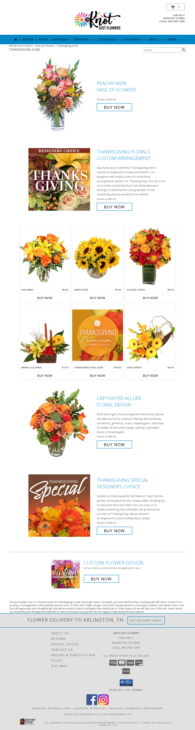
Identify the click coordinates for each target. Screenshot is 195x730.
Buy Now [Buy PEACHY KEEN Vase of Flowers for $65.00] (114, 107)
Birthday (60, 39)
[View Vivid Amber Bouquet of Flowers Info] (44, 257)
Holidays (134, 39)
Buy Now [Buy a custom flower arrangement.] (101, 579)
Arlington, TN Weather (79, 714)
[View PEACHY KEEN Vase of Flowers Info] (61, 95)
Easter (27, 39)
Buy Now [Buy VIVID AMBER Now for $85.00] (44, 298)
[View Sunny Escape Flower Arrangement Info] (97, 257)
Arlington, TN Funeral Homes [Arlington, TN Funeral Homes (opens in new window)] (51, 708)
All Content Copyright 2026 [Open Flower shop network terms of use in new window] (64, 722)
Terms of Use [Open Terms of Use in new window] (108, 724)
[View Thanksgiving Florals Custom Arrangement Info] (61, 179)
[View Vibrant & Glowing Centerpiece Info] (44, 335)
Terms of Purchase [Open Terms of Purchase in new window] (156, 722)
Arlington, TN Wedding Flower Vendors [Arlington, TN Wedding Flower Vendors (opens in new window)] (136, 708)
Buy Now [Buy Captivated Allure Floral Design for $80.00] (114, 444)
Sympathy (83, 39)
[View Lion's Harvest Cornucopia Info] (150, 335)
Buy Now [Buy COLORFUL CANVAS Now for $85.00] (150, 298)
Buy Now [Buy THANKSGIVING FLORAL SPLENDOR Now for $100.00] (97, 375)
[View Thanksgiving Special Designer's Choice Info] (61, 505)
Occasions (109, 39)
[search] (183, 50)
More (174, 39)
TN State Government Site (114, 714)
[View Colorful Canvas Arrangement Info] (150, 257)
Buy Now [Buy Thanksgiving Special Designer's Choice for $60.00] (114, 530)
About (156, 39)
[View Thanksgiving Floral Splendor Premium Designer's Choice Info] (97, 335)
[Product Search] (162, 50)
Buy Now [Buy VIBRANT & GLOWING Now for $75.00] (44, 375)
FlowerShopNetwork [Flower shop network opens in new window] (100, 722)
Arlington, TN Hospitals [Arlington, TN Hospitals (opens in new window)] (90, 708)
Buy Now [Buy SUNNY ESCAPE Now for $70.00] (97, 298)
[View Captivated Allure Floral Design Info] (61, 421)
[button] (175, 7)
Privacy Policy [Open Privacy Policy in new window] (128, 722)
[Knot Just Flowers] (97, 19)
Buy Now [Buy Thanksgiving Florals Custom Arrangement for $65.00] (114, 207)
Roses (43, 39)
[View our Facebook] (91, 704)
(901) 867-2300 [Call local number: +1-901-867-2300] (176, 21)
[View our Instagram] (103, 704)
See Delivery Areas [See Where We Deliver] (146, 620)
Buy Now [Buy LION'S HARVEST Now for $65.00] (150, 375)
